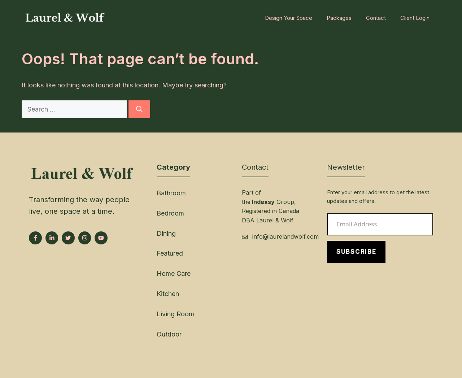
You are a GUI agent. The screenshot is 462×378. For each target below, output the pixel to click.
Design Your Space (288, 17)
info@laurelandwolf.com (285, 236)
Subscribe (356, 251)
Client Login (415, 17)
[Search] (139, 109)
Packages (339, 17)
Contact (376, 17)
